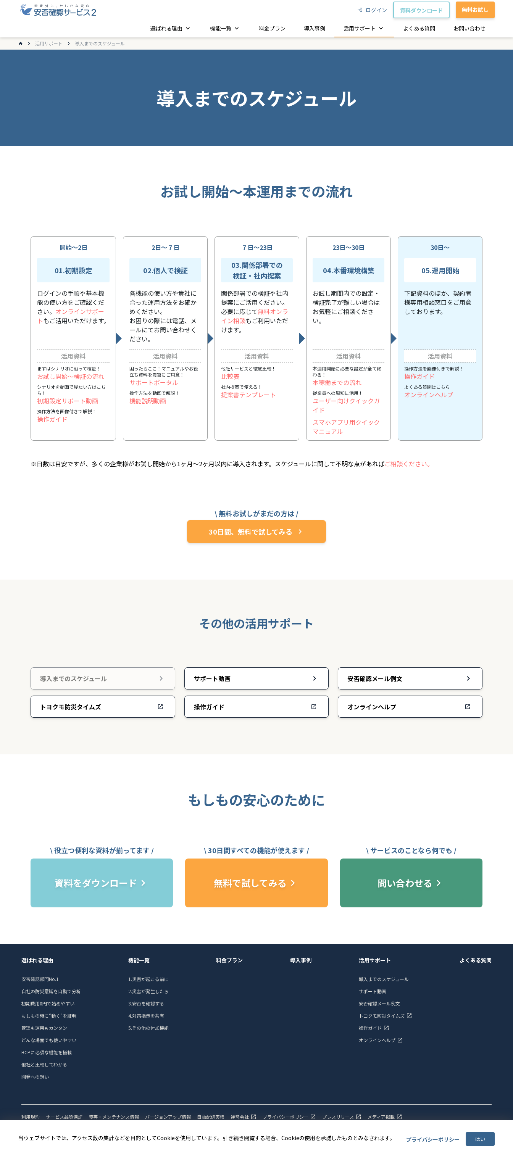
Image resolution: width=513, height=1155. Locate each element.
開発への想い (35, 1076)
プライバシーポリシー (433, 1139)
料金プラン (229, 960)
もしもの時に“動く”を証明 (48, 1015)
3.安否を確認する (146, 1003)
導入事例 (300, 960)
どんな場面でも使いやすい (48, 1040)
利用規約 (30, 1117)
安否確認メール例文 (379, 1003)
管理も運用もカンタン (44, 1028)
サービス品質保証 (64, 1117)
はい (480, 1139)
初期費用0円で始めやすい (47, 1003)
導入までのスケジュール (384, 979)
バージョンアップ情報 (168, 1117)
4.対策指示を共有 (146, 1015)
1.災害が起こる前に (148, 979)
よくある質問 (476, 960)
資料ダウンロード (421, 10)
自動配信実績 (210, 1117)
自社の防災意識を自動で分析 (51, 991)
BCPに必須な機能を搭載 (46, 1052)
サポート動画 (372, 991)
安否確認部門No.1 (40, 979)
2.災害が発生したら (148, 991)
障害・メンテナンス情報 (114, 1117)
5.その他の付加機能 (148, 1028)
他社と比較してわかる (44, 1064)
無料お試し (475, 9)
